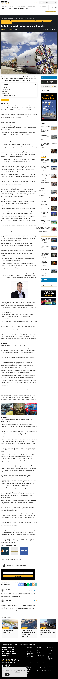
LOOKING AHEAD (5, 93)
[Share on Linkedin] (52, 29)
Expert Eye (47, 208)
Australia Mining (5, 20)
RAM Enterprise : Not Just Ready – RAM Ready (45, 270)
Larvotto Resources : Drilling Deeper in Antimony (45, 254)
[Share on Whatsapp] (51, 29)
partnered (19, 559)
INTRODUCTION (5, 87)
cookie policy (17, 671)
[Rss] (36, 590)
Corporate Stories (30, 20)
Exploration (5, 628)
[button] (49, 7)
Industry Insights (44, 204)
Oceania (4, 22)
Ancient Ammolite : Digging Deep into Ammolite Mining (44, 262)
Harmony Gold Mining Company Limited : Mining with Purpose (45, 184)
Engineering (43, 172)
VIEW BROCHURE (5, 99)
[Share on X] (49, 29)
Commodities (43, 163)
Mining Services (47, 20)
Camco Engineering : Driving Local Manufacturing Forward (45, 167)
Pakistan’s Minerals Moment (44, 207)
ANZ (6, 559)
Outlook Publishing (6, 660)
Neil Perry (39, 666)
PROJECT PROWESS (6, 89)
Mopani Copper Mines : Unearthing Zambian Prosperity (45, 239)
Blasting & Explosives (44, 250)
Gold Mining (39, 20)
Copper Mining (21, 20)
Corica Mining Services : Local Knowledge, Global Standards (45, 175)
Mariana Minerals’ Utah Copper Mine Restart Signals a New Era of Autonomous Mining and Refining (45, 129)
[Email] (54, 29)
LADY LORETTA (5, 91)
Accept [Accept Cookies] (7, 674)
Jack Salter (4, 29)
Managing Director (12, 559)
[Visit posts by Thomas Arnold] (2, 600)
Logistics (43, 628)
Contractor (13, 20)
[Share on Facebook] (47, 29)
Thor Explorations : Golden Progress (8, 631)
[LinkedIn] (32, 2)
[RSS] (37, 2)
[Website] (33, 590)
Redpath (9, 22)
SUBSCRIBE (18, 576)
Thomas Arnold (10, 29)
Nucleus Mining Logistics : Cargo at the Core (47, 632)
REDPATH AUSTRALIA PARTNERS (8, 95)
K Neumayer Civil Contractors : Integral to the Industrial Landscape (29, 633)
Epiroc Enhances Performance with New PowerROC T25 (45, 136)
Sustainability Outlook (42, 672)
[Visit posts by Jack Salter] (2, 590)
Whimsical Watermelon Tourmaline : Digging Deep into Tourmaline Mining (43, 228)
